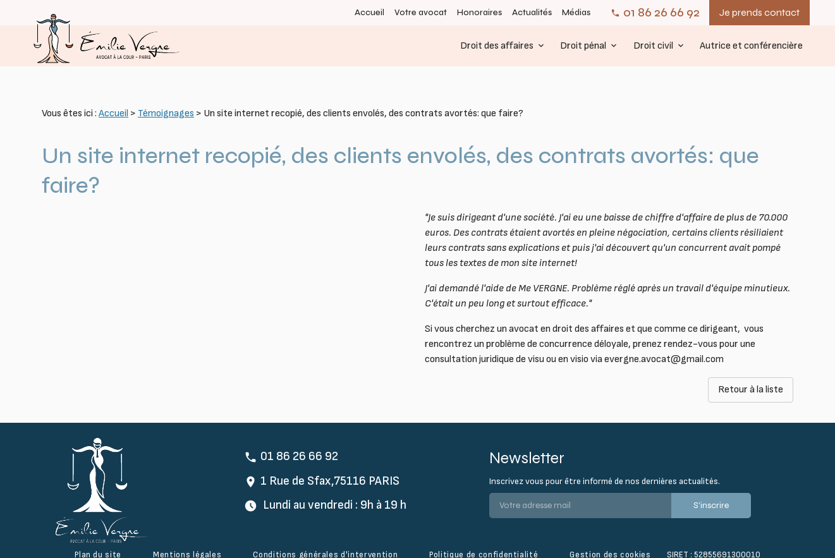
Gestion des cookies (610, 535)
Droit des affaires (496, 46)
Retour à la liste (750, 370)
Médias (576, 13)
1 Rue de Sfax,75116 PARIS (329, 461)
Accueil (369, 13)
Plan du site (98, 535)
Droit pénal (583, 46)
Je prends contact (759, 12)
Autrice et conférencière (751, 46)
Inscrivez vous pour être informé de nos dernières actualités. (604, 461)
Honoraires (479, 13)
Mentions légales (187, 535)
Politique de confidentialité (483, 535)
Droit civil (653, 46)
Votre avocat (420, 13)
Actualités (532, 13)
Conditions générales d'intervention (325, 535)
